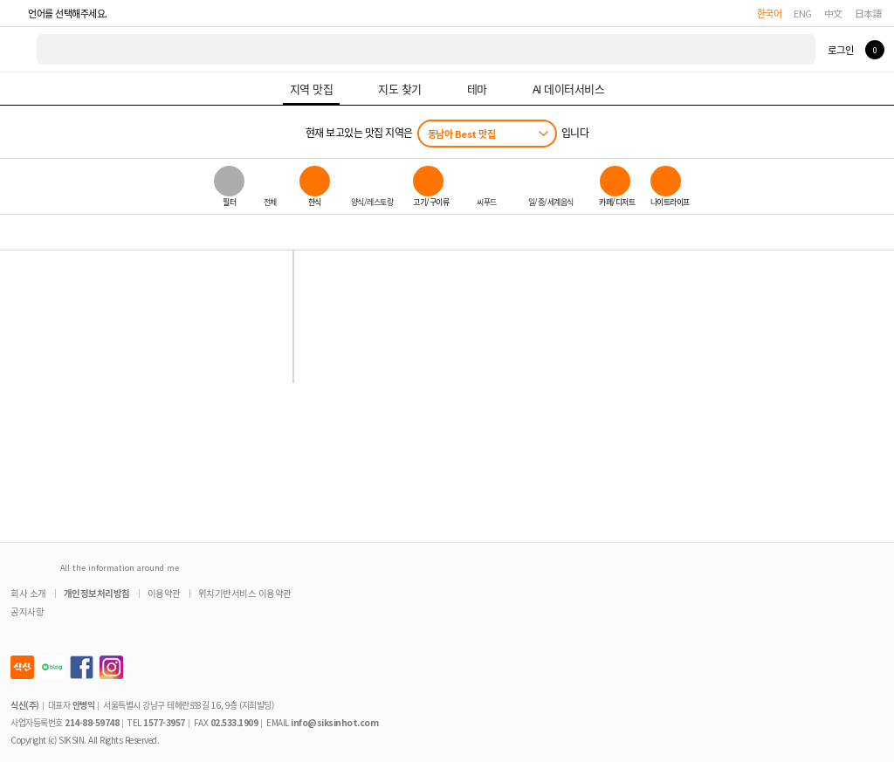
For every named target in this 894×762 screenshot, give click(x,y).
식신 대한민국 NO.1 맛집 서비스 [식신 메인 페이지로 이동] (19, 49)
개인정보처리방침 (97, 593)
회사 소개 (28, 593)
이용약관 (164, 593)
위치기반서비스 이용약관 (245, 593)
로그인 (840, 50)
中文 (833, 13)
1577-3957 (164, 722)
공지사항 (27, 611)
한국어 (769, 13)
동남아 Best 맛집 (462, 134)
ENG (803, 13)
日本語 (869, 13)
